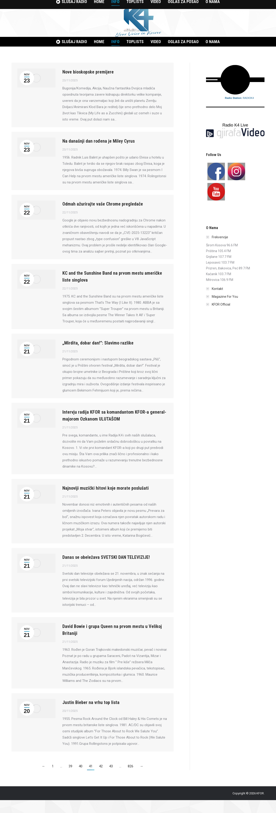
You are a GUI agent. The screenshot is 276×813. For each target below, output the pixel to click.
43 (111, 779)
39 (70, 779)
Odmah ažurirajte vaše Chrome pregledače (102, 217)
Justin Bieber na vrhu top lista (90, 715)
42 (101, 779)
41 (91, 779)
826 (130, 779)
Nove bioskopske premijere (88, 85)
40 (80, 779)
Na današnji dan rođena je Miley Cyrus (98, 154)
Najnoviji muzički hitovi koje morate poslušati (105, 501)
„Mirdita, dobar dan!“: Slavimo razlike (98, 356)
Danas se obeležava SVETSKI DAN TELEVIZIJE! (106, 570)
